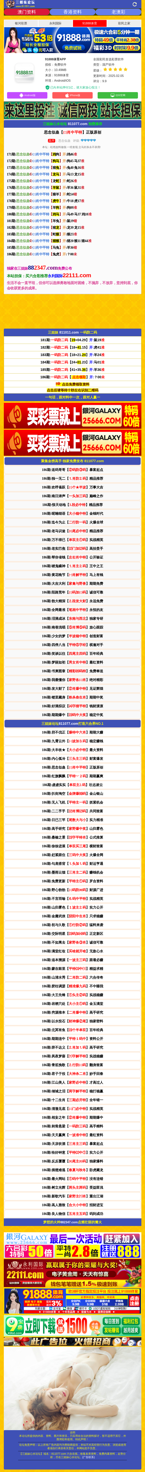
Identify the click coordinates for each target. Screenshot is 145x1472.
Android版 (27, 96)
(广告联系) (88, 1458)
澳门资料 (27, 11)
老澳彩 (118, 11)
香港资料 (72, 11)
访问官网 (117, 96)
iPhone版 (72, 96)
